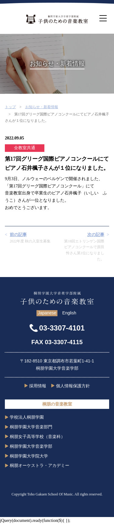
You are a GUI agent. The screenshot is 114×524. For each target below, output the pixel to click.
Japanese (47, 312)
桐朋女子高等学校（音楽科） (37, 436)
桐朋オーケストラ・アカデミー (39, 465)
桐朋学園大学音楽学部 (31, 446)
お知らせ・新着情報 (41, 107)
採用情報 (37, 385)
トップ (10, 107)
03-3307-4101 (62, 328)
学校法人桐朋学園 (27, 417)
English (69, 312)
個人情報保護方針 (73, 385)
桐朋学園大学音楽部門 (31, 426)
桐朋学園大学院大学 (29, 456)
